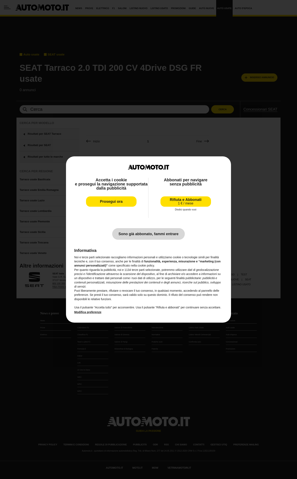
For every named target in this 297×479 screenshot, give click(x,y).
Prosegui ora (111, 201)
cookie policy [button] (146, 265)
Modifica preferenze (87, 312)
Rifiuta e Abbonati (185, 201)
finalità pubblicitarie (188, 278)
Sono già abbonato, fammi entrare (148, 234)
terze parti (138, 269)
